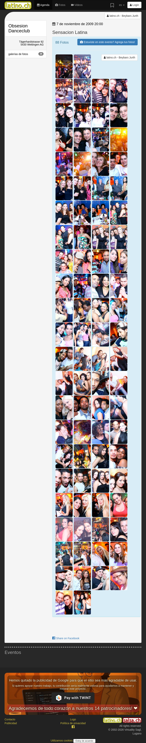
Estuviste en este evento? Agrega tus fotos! (107, 42)
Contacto (10, 719)
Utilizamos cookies (62, 740)
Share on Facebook (65, 638)
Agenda (43, 4)
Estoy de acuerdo (84, 741)
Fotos (60, 4)
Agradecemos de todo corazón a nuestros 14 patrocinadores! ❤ (73, 708)
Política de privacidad (73, 723)
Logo (73, 719)
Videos (77, 4)
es (122, 4)
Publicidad (11, 723)
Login (134, 4)
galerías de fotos (26, 54)
